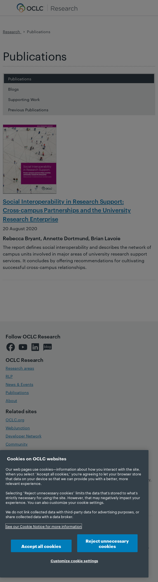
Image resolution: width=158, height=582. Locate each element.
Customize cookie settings (74, 560)
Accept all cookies (41, 546)
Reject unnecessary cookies (107, 543)
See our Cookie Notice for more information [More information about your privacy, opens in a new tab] (44, 526)
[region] (74, 514)
